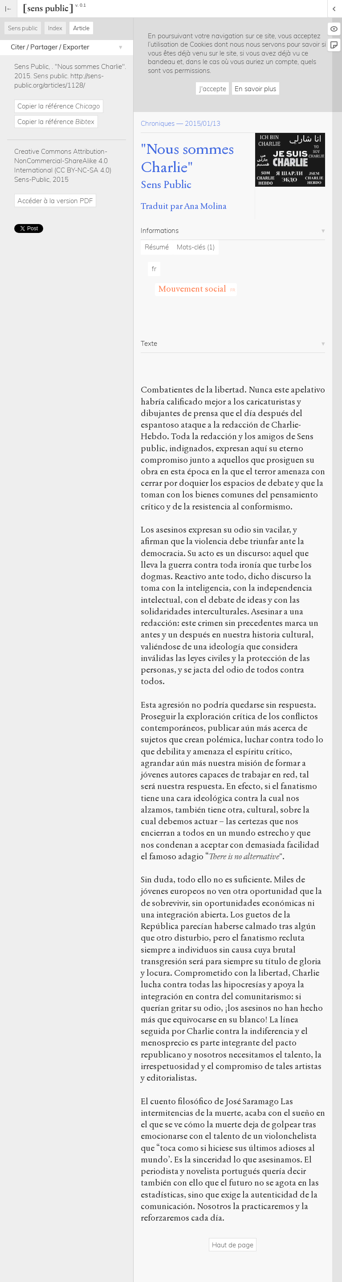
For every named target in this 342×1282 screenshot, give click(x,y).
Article (81, 28)
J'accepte (212, 88)
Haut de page (232, 1245)
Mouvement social (192, 289)
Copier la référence (58, 106)
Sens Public (166, 184)
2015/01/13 (202, 123)
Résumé (157, 247)
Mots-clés (196, 247)
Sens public (22, 28)
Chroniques (158, 123)
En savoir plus (255, 88)
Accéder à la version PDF (55, 200)
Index (55, 28)
